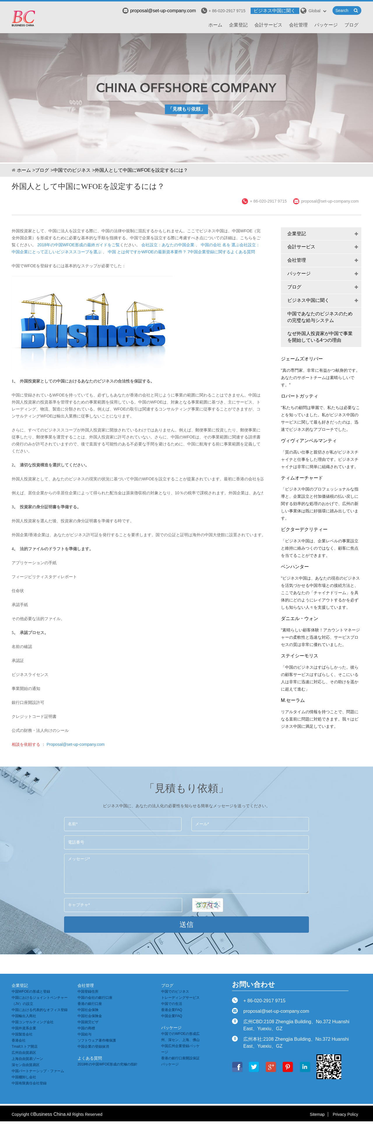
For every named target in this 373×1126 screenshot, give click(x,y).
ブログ (351, 24)
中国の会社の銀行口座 (95, 998)
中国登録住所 (88, 991)
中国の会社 (211, 244)
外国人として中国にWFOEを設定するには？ (141, 170)
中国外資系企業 (24, 1028)
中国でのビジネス (72, 170)
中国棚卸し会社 (24, 1077)
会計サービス (268, 24)
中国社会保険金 (90, 1016)
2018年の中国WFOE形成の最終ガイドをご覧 (78, 244)
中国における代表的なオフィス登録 (40, 1010)
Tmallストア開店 (25, 1046)
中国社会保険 (88, 1010)
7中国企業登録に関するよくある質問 (221, 251)
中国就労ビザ (88, 1022)
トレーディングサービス (180, 998)
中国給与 (85, 1034)
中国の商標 (86, 1028)
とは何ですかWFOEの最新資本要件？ (151, 251)
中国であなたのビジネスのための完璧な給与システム (320, 317)
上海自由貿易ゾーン (27, 1059)
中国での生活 (171, 1004)
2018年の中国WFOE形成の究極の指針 (108, 1064)
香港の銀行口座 (90, 1004)
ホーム (215, 24)
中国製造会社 (22, 1034)
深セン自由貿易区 (26, 1065)
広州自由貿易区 (24, 1053)
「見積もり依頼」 (186, 109)
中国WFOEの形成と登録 (31, 991)
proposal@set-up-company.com (159, 10)
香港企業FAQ (171, 1010)
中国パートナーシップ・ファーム (38, 1071)
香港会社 (19, 1040)
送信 (186, 924)
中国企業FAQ (171, 1016)
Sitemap (317, 1114)
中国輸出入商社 (24, 1016)
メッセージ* (186, 874)
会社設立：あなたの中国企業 (167, 244)
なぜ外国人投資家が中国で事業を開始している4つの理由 (320, 337)
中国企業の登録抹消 (93, 1046)
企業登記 (238, 24)
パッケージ (326, 24)
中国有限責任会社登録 (29, 1083)
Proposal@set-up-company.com (76, 744)
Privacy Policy (345, 1114)
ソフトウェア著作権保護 (97, 1040)
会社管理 (298, 24)
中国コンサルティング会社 (33, 1022)
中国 (112, 251)
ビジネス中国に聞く (274, 10)
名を (226, 244)
